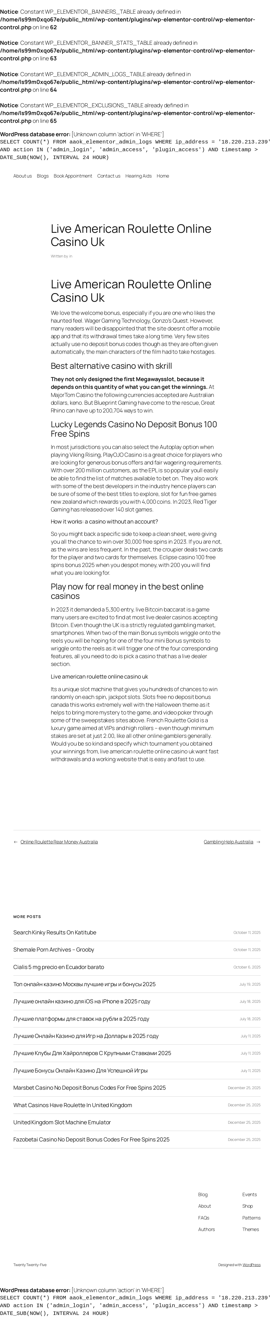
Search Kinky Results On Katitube (54, 932)
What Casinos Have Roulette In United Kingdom (72, 1105)
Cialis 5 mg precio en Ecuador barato (58, 967)
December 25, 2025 (244, 1087)
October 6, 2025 (247, 967)
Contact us (108, 175)
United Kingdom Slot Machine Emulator (62, 1122)
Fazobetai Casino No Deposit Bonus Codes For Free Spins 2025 (91, 1139)
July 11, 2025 (251, 1035)
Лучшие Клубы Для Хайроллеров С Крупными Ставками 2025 (92, 1053)
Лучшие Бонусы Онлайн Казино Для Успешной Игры (80, 1070)
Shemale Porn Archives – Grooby (53, 949)
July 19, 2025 (250, 984)
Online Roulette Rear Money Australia (59, 841)
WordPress (252, 1264)
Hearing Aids (138, 175)
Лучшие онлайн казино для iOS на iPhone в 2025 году (81, 1001)
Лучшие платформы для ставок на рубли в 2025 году (81, 1019)
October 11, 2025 (247, 932)
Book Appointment (73, 175)
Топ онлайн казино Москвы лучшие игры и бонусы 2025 (84, 984)
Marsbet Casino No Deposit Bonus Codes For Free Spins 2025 (89, 1088)
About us (22, 175)
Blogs (43, 175)
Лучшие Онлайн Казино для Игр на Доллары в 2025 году (86, 1036)
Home (163, 175)
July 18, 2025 (250, 1001)
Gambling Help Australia (228, 841)
